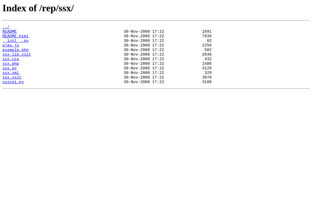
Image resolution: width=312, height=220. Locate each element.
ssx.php (10, 71)
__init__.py (15, 44)
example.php (15, 55)
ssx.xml (10, 82)
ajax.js (10, 49)
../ (5, 27)
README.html (15, 38)
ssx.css (10, 66)
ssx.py (9, 77)
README (9, 33)
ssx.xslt (11, 88)
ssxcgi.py (13, 93)
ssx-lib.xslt (16, 60)
